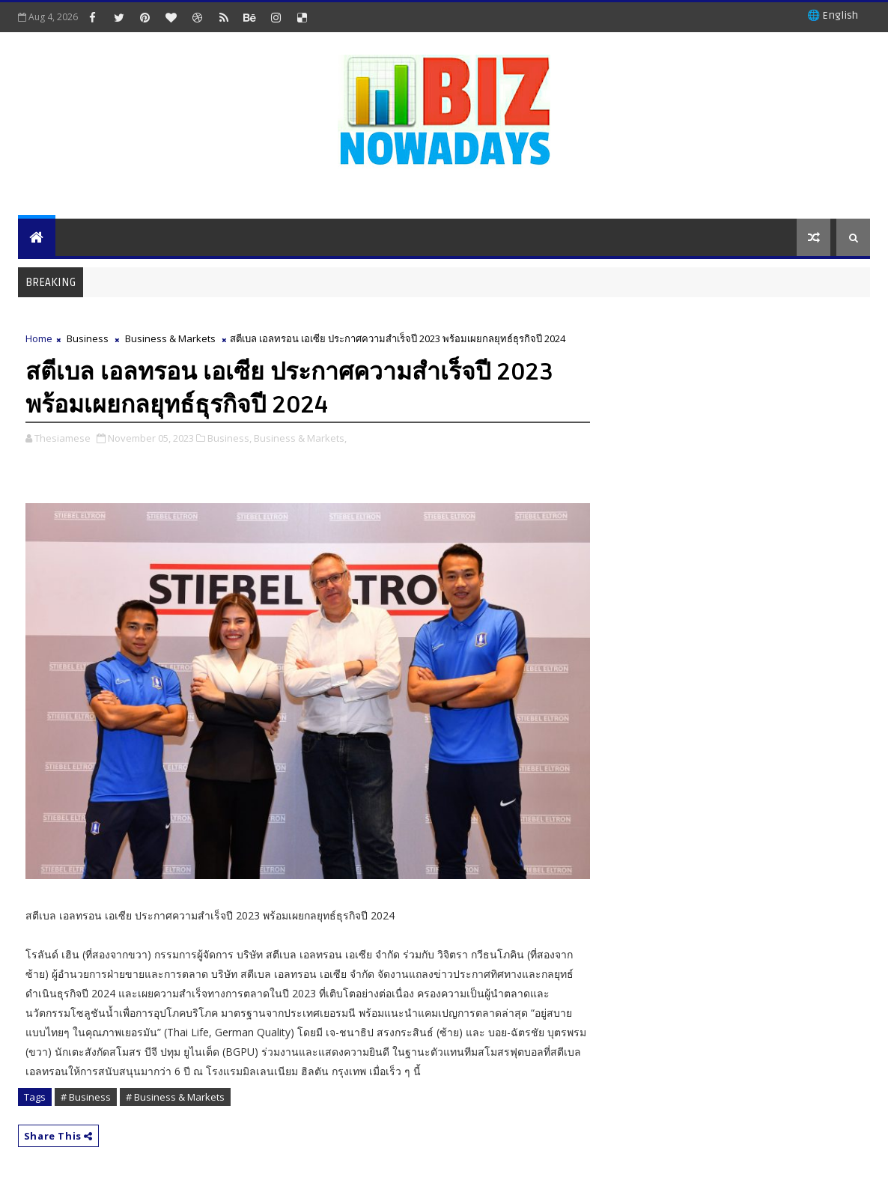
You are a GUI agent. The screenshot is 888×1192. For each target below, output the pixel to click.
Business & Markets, (300, 438)
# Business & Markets (175, 1097)
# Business (86, 1097)
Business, (229, 438)
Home (38, 338)
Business (88, 338)
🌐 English (832, 15)
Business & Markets (170, 338)
